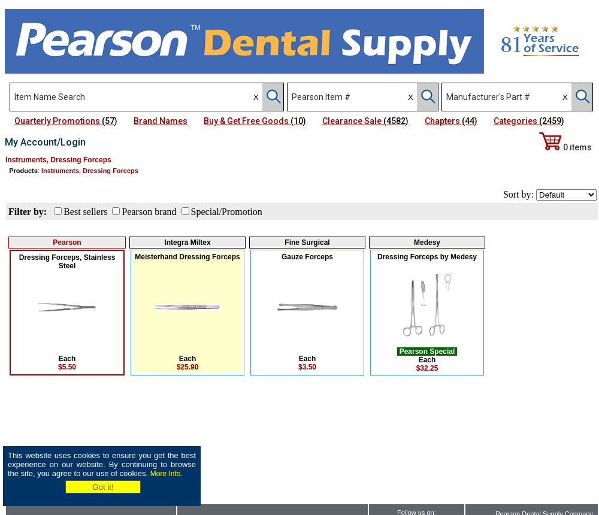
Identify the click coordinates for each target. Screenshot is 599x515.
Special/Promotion (226, 212)
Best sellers (85, 212)
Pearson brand (149, 212)
